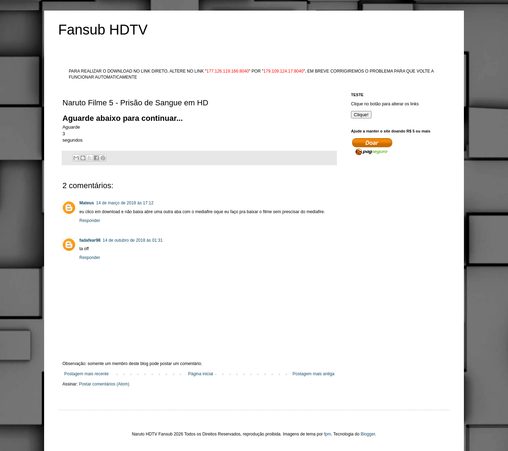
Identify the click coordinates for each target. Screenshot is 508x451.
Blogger (368, 434)
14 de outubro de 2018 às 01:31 (133, 240)
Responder (89, 220)
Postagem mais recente (86, 373)
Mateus (86, 202)
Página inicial (200, 373)
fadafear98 (90, 240)
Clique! (361, 114)
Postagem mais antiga (313, 373)
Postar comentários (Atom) (104, 384)
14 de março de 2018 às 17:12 (124, 202)
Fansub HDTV (102, 29)
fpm (327, 434)
